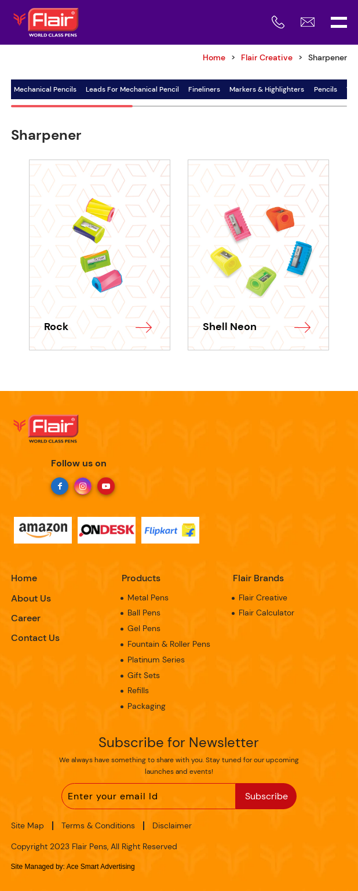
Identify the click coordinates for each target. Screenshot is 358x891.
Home (24, 578)
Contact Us (35, 638)
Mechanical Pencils (45, 89)
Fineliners (204, 89)
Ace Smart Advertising (101, 867)
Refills (138, 690)
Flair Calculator (266, 612)
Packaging (146, 706)
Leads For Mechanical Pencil (132, 89)
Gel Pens (143, 628)
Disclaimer (172, 825)
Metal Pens (148, 597)
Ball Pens (143, 612)
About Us (31, 598)
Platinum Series (156, 659)
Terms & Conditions (98, 825)
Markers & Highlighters (266, 89)
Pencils (325, 89)
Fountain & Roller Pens (168, 644)
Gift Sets (143, 675)
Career (26, 618)
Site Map (27, 825)
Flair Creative (267, 57)
